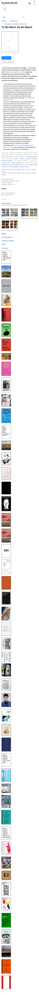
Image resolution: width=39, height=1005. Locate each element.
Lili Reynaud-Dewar (31, 157)
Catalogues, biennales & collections (15, 24)
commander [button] (6, 58)
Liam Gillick (21, 72)
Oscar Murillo (14, 164)
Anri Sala (22, 164)
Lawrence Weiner (24, 166)
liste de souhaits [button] (7, 62)
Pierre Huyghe (16, 162)
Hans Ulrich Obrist (8, 147)
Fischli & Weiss (19, 158)
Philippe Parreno (9, 72)
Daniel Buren (9, 157)
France (4, 244)
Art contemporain (7, 237)
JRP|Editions (14, 21)
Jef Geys (27, 158)
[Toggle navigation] (4, 9)
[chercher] (24, 3)
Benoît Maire (5, 164)
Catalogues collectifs (8, 241)
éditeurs (4, 21)
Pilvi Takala (29, 164)
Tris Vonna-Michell (13, 166)
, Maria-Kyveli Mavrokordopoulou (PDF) (15, 205)
